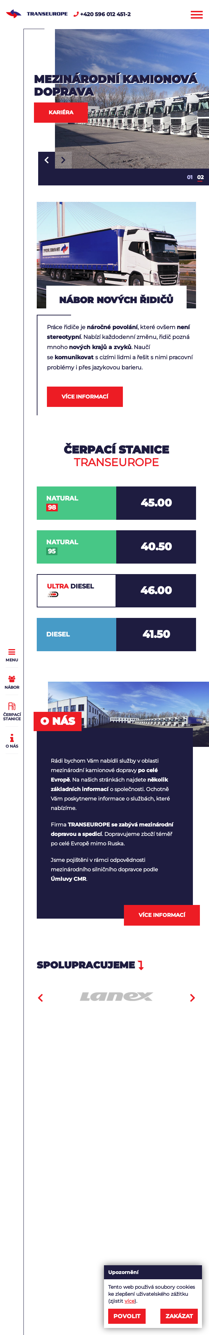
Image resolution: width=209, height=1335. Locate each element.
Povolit (126, 1316)
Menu (12, 654)
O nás (12, 740)
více (129, 1301)
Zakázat (179, 1316)
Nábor (12, 681)
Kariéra (61, 112)
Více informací (85, 396)
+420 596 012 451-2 (102, 14)
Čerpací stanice (12, 711)
